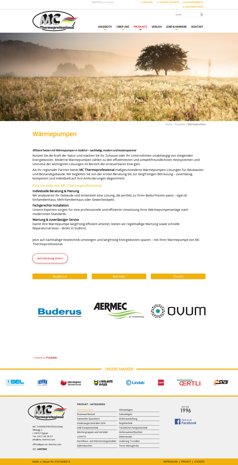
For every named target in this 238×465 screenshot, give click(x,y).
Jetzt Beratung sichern (50, 258)
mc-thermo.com (46, 439)
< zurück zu (44, 357)
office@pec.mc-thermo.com (46, 444)
